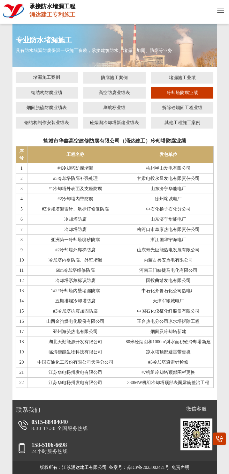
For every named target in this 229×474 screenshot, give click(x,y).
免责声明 (180, 467)
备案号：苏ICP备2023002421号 (139, 467)
